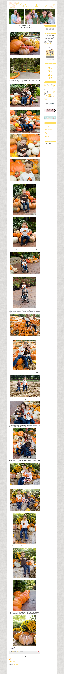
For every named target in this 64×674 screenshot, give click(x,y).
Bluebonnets (49, 84)
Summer (46, 97)
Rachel (13, 651)
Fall (14, 652)
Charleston (49, 85)
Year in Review (45, 99)
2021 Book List (50, 67)
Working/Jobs (52, 98)
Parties (49, 96)
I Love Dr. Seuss (47, 126)
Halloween (45, 91)
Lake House (50, 92)
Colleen (12, 657)
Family (16, 652)
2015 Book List (50, 72)
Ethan (13, 652)
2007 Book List (50, 78)
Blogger (34, 671)
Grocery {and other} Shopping (49, 90)
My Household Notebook (48, 132)
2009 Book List (50, 76)
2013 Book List (50, 73)
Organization (49, 94)
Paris (46, 96)
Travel (50, 97)
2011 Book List (50, 75)
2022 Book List (50, 66)
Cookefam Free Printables (48, 125)
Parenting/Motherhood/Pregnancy (49, 95)
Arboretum (45, 84)
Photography (52, 96)
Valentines (48, 98)
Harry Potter (49, 91)
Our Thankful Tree (47, 130)
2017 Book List (50, 70)
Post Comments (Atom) (16, 664)
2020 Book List (50, 68)
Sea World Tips (47, 136)
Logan (18, 652)
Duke (51, 88)
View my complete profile (47, 43)
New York (54, 93)
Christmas (53, 85)
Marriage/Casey (49, 93)
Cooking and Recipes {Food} (50, 86)
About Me (52, 83)
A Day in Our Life (46, 83)
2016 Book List (50, 71)
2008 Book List (50, 77)
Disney (45, 88)
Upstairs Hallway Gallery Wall (49, 129)
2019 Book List (50, 69)
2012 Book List (50, 74)
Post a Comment (12, 661)
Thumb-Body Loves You (48, 133)
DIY (48, 88)
